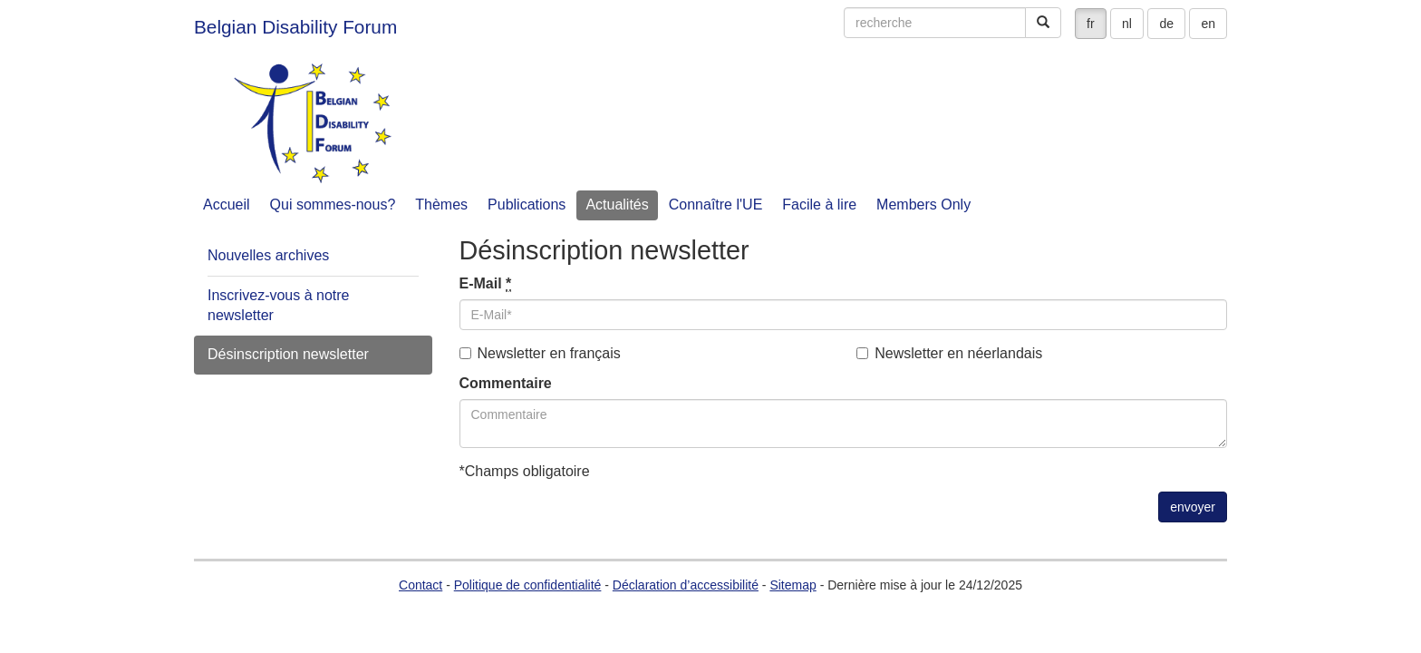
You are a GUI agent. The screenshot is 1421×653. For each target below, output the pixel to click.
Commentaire (505, 383)
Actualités (616, 204)
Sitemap (792, 585)
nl (1127, 23)
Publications (527, 204)
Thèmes (441, 204)
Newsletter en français (540, 353)
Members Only (923, 204)
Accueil (226, 204)
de (1166, 23)
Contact (420, 585)
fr (1091, 23)
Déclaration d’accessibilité (686, 585)
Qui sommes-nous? (333, 204)
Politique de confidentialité (528, 585)
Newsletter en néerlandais (949, 353)
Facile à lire (819, 204)
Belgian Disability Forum (295, 26)
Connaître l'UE (716, 204)
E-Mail (485, 284)
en (1208, 23)
